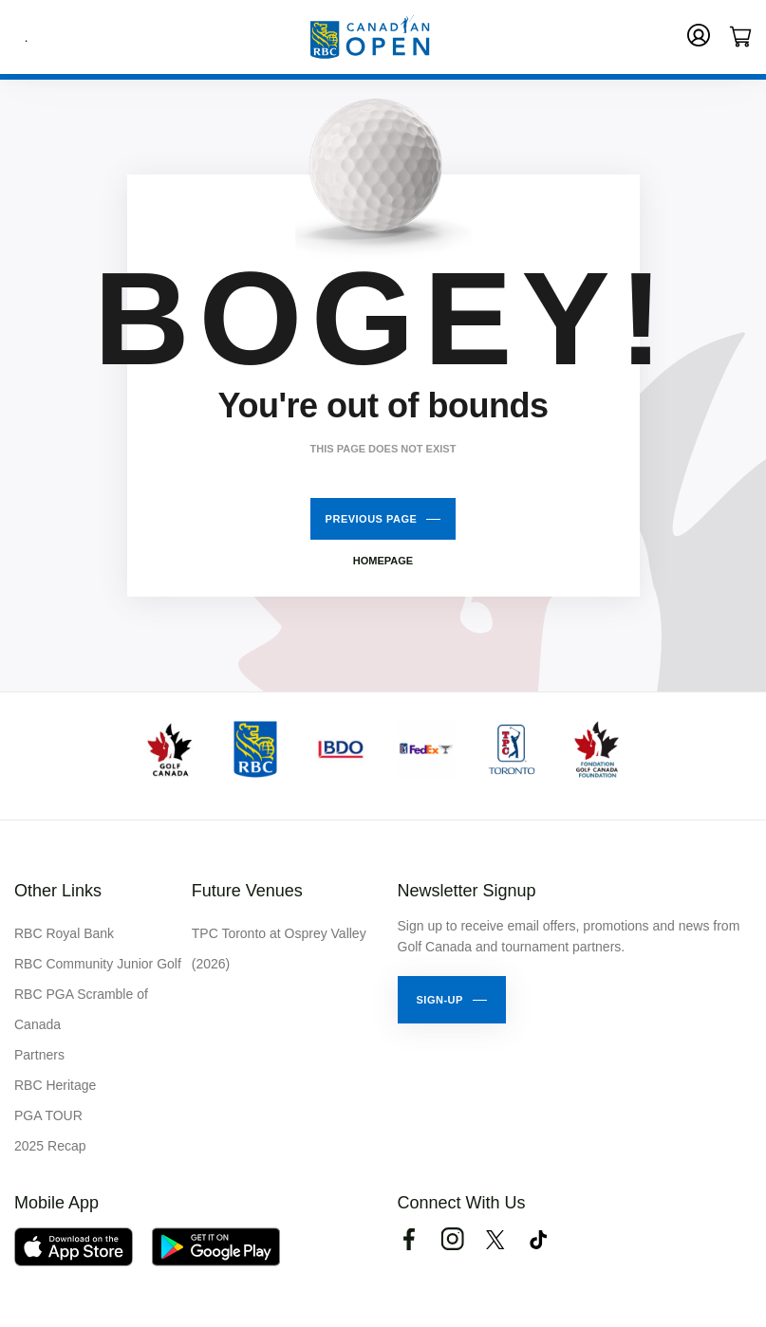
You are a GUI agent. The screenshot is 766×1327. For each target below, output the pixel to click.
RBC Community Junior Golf (97, 963)
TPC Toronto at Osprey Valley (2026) (279, 948)
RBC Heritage (55, 1085)
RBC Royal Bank (64, 933)
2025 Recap (50, 1145)
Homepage (383, 560)
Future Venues (247, 890)
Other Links (58, 890)
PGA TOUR (48, 1115)
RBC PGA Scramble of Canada (81, 1009)
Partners (39, 1054)
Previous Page (372, 519)
